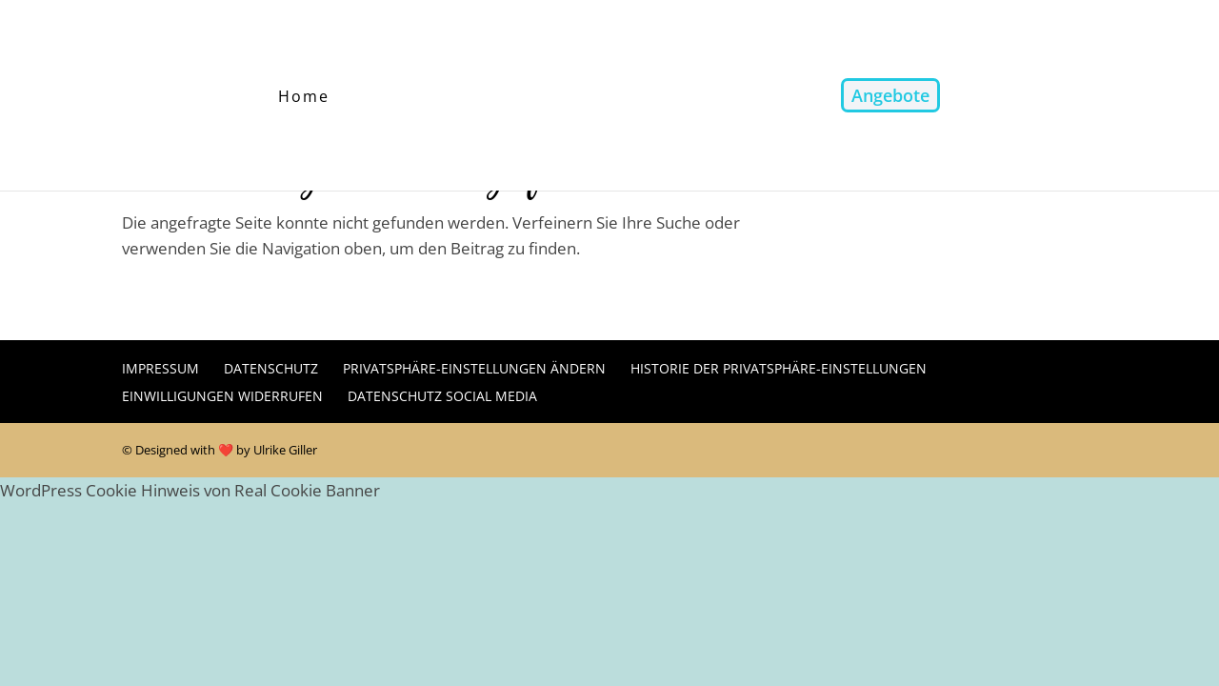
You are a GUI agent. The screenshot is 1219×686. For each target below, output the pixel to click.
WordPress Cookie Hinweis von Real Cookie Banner (190, 490)
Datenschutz (271, 368)
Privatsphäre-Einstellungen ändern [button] (474, 368)
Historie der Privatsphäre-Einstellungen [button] (778, 368)
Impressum (160, 368)
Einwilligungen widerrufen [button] (222, 396)
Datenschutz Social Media (442, 396)
